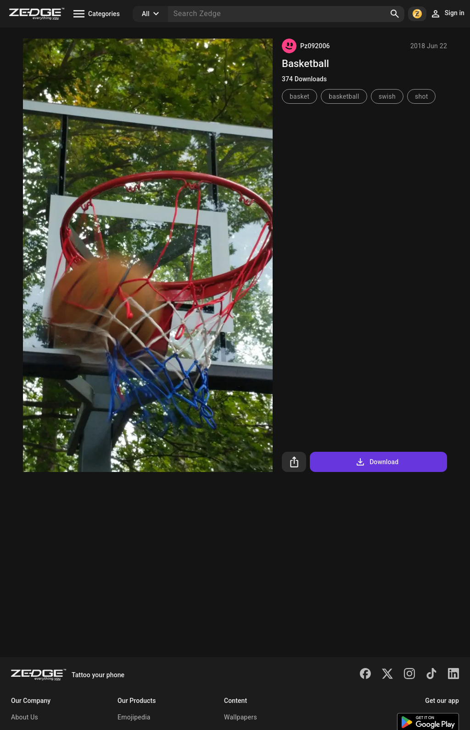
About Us (24, 717)
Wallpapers (240, 717)
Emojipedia (134, 717)
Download (376, 461)
